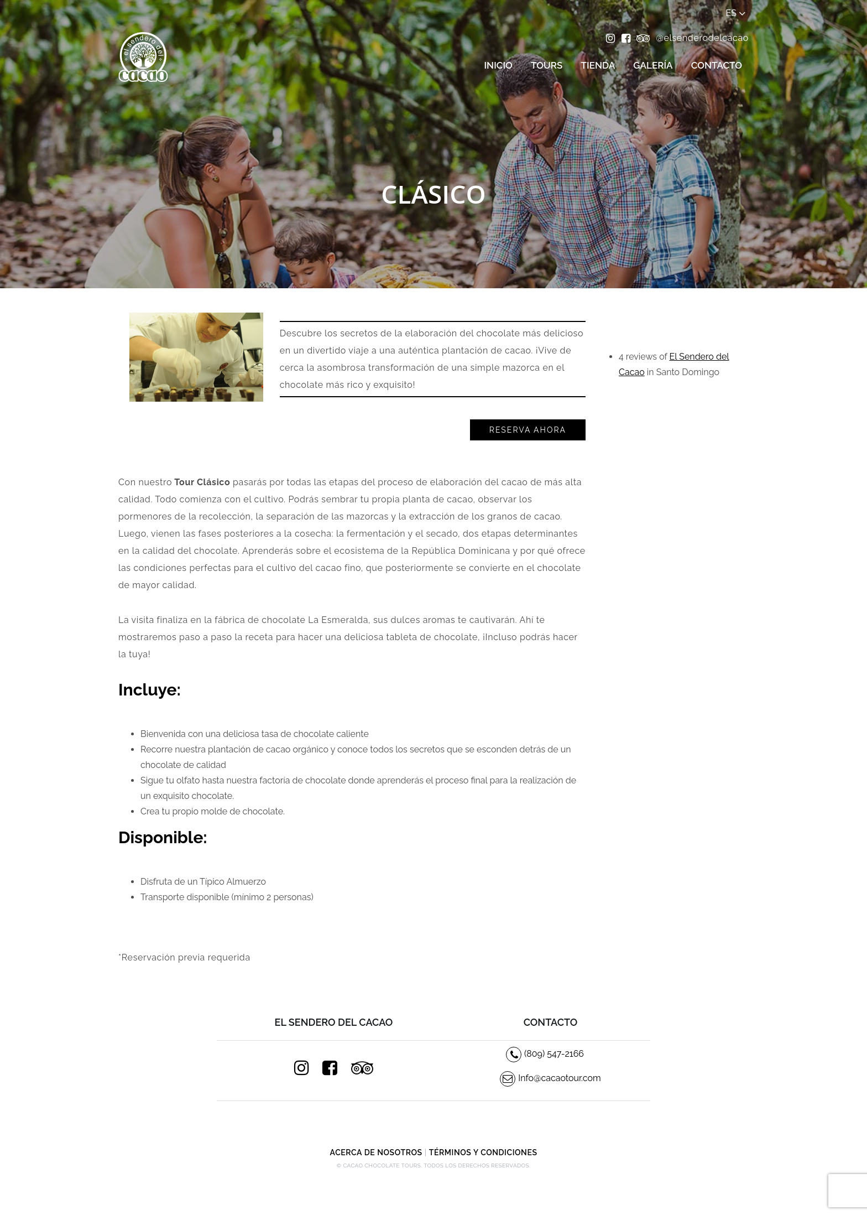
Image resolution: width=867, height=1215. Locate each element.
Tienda (598, 65)
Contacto (716, 65)
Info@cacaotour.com (550, 1078)
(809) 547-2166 (545, 1053)
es (735, 13)
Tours (546, 65)
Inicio (498, 65)
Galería (652, 65)
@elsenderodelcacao (702, 38)
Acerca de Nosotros (376, 1152)
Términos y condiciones (483, 1152)
